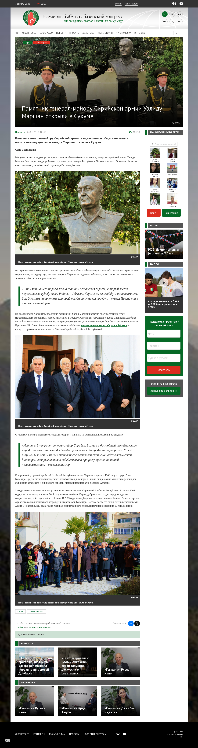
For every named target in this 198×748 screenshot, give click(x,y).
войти (20, 627)
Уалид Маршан (41, 42)
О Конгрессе (29, 32)
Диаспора (88, 32)
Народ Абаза (46, 32)
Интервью (139, 32)
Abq (172, 21)
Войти (118, 3)
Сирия (28, 42)
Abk (164, 21)
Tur (179, 14)
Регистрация (131, 3)
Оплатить (164, 370)
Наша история (105, 32)
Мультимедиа (123, 32)
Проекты (74, 32)
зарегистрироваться (39, 627)
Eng (172, 14)
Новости (61, 32)
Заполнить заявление (164, 390)
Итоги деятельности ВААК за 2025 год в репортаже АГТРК (163, 304)
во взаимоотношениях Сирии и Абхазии (104, 325)
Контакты (39, 734)
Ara (179, 21)
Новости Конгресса (95, 734)
